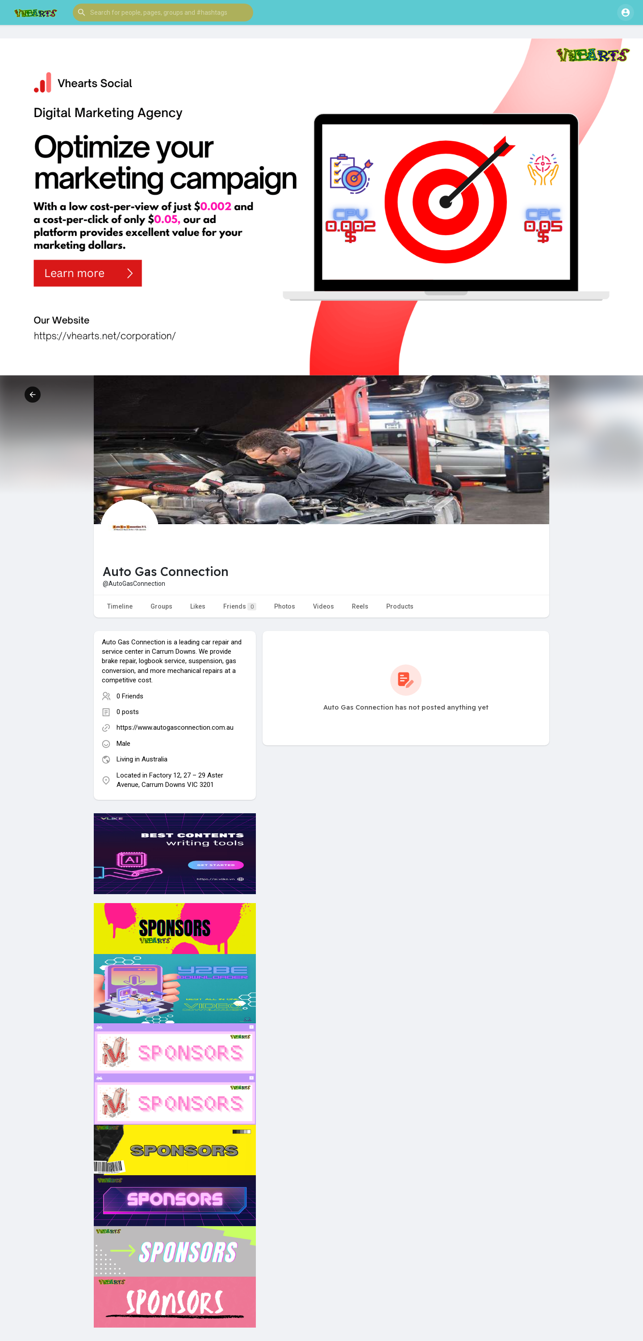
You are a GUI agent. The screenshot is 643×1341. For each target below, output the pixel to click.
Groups (161, 606)
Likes (197, 606)
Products (399, 606)
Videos (323, 606)
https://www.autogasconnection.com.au (175, 727)
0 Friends (130, 696)
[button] (163, 12)
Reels (360, 606)
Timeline (120, 606)
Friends (239, 606)
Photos (284, 606)
